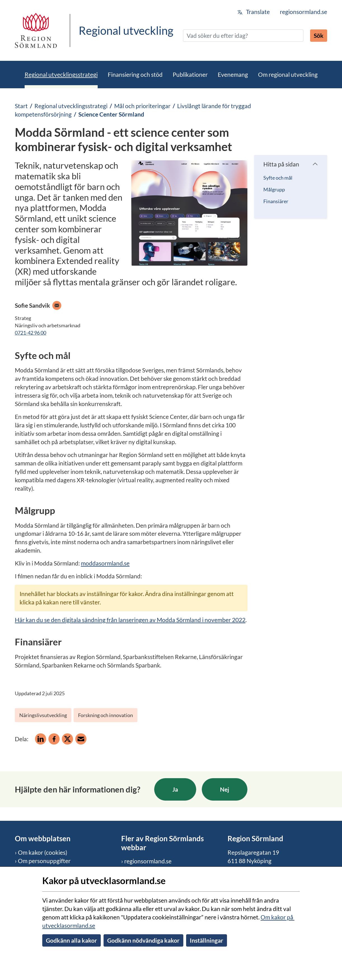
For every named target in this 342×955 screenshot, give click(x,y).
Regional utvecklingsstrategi (61, 74)
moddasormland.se (105, 563)
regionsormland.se (303, 11)
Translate (253, 11)
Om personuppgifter (44, 860)
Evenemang (233, 74)
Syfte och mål (277, 177)
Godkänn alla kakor (71, 940)
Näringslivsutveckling (43, 715)
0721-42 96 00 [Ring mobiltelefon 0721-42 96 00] (30, 333)
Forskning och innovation (105, 715)
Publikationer (190, 74)
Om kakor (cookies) (42, 852)
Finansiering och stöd (135, 74)
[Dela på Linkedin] (40, 739)
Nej (224, 789)
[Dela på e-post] (80, 739)
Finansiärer (275, 201)
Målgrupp (274, 189)
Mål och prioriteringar (142, 105)
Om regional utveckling (288, 74)
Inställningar (206, 940)
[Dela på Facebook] (54, 739)
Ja (175, 789)
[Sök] (243, 35)
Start (21, 105)
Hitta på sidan (281, 164)
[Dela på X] (67, 739)
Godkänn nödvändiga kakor (143, 940)
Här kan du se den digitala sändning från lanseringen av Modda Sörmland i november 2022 (130, 619)
